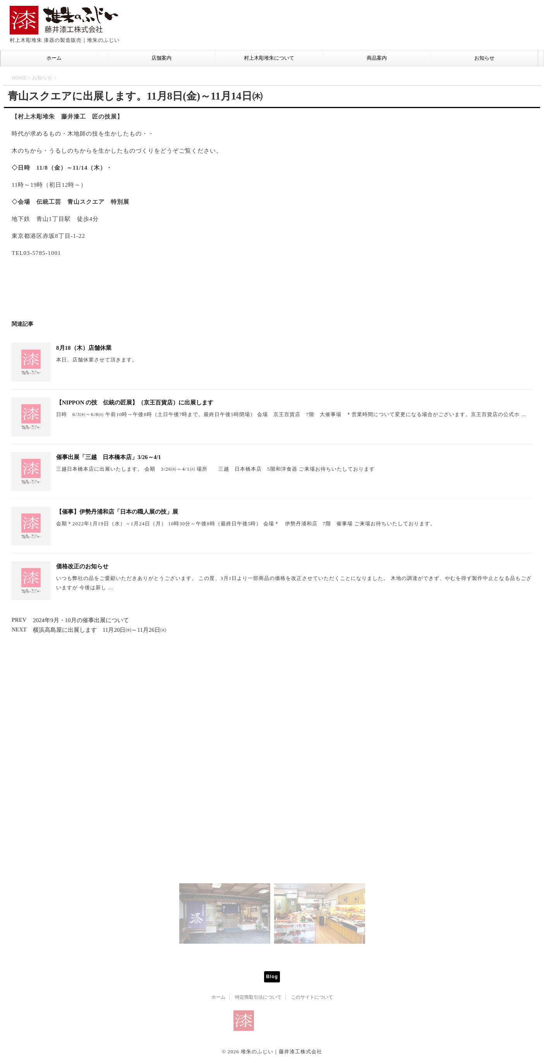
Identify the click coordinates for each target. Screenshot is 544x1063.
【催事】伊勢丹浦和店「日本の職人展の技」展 (117, 512)
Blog (272, 976)
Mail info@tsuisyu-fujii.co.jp (272, 856)
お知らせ (484, 58)
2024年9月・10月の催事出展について (81, 620)
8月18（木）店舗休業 (84, 348)
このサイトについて (312, 997)
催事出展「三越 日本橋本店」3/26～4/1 (108, 457)
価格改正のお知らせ (82, 566)
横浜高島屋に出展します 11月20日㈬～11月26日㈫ (99, 630)
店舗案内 (161, 58)
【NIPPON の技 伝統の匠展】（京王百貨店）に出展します (134, 402)
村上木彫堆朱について (269, 58)
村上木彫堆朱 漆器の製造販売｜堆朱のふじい (272, 1042)
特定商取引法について (258, 997)
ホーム (54, 58)
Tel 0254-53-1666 (252, 849)
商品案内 (377, 58)
